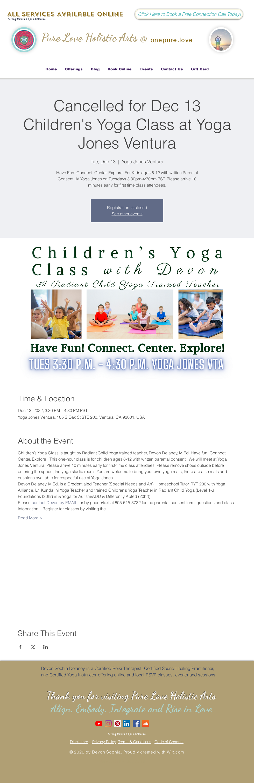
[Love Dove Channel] (98, 723)
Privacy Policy (104, 741)
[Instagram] (108, 723)
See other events (127, 213)
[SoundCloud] (145, 723)
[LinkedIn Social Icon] (126, 723)
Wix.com (175, 752)
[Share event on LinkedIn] (45, 647)
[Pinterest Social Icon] (117, 723)
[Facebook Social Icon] (136, 723)
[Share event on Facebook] (20, 647)
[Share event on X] (33, 647)
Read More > (30, 517)
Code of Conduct (169, 741)
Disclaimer (79, 741)
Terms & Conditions (134, 741)
